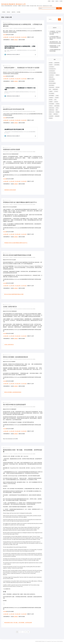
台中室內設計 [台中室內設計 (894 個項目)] (51, 66)
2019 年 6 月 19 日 (7, 65)
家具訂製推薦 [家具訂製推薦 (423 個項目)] (51, 85)
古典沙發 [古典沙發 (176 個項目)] (50, 64)
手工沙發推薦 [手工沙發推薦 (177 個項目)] (51, 93)
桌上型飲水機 (19, 28)
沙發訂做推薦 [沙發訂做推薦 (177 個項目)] (56, 105)
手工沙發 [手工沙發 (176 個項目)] (55, 91)
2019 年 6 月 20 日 (7, 22)
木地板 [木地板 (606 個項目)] (57, 95)
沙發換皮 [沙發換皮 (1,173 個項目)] (57, 103)
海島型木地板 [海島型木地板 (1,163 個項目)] (51, 107)
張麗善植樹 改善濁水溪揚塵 (11, 149)
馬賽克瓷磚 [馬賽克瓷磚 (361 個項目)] (51, 116)
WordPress (61, 641)
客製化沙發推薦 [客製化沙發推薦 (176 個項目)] (51, 79)
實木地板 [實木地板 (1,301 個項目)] (57, 87)
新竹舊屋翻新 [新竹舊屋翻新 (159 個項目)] (51, 95)
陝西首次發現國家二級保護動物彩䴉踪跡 (15, 357)
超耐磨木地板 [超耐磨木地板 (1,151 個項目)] (51, 109)
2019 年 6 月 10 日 (7, 402)
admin (7, 28)
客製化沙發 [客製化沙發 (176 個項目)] (51, 77)
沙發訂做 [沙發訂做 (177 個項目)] (50, 105)
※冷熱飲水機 (5, 37)
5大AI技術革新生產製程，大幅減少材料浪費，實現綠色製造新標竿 (55, 38)
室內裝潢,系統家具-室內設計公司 (13, 4)
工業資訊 (49, 1)
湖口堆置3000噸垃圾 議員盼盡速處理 (14, 404)
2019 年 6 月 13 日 (7, 253)
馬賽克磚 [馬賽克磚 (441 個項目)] (50, 118)
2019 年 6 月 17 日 (7, 147)
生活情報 (60, 1)
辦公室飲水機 (27, 28)
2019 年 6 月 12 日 (7, 304)
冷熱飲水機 (15, 28)
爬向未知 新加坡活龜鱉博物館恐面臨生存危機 (17, 255)
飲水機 (31, 28)
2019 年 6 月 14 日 (7, 200)
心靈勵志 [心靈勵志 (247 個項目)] (50, 91)
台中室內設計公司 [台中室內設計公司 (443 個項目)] (52, 68)
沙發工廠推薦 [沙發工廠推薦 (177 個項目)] (51, 103)
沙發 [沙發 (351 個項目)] (55, 99)
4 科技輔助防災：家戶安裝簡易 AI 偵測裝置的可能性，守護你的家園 (55, 33)
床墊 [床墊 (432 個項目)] (50, 89)
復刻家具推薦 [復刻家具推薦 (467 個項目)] (55, 89)
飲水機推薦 (33, 28)
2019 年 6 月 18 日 (7, 107)
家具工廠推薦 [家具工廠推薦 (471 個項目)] (51, 81)
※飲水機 (4, 34)
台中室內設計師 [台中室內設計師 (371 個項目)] (51, 70)
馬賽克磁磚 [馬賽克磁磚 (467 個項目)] (57, 116)
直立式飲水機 (23, 28)
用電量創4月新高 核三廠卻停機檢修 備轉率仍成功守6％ (20, 202)
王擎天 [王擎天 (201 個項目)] (57, 107)
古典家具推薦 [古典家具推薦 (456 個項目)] (56, 62)
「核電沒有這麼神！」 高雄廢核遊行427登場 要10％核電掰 (21, 67)
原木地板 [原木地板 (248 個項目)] (50, 62)
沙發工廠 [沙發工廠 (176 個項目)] (55, 101)
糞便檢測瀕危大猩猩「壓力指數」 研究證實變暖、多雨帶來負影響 (18, 622)
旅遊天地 (57, 1)
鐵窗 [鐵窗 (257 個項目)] (56, 109)
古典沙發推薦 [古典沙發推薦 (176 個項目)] (56, 64)
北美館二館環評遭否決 (10, 306)
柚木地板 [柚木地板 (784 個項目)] (50, 99)
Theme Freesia (53, 641)
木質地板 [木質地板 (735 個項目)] (56, 97)
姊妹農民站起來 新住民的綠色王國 (13, 109)
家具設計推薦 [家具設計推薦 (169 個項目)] (51, 87)
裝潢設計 (53, 1)
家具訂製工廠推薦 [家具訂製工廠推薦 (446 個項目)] (52, 83)
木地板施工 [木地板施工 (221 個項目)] (51, 97)
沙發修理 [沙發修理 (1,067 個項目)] (50, 101)
